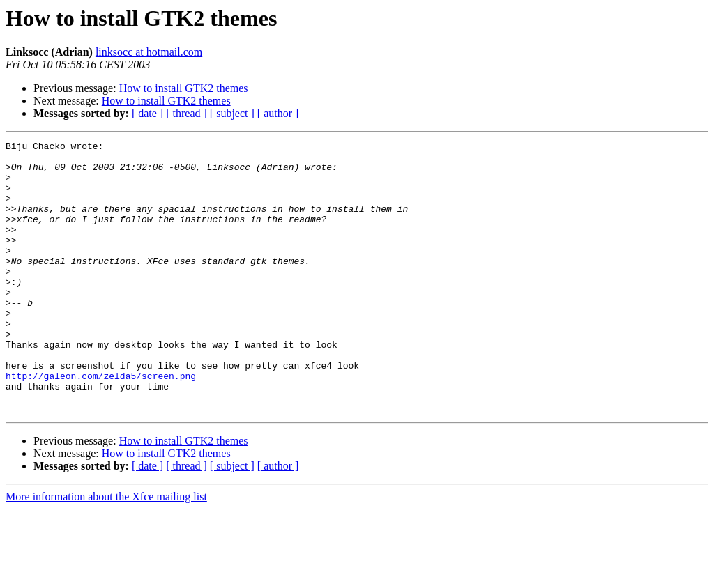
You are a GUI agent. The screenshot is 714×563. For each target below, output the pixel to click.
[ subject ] (232, 113)
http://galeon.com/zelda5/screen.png (101, 423)
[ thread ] (186, 113)
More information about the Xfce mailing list (106, 551)
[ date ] (147, 113)
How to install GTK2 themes (183, 88)
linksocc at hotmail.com (149, 52)
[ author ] (278, 113)
